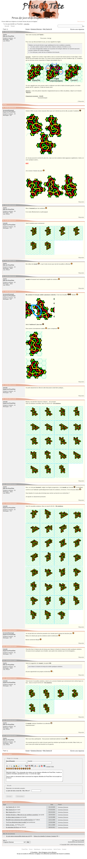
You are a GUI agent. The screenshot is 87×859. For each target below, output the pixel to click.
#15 (4, 678)
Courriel (40, 762)
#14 (4, 660)
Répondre (81, 101)
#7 (3, 291)
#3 (3, 205)
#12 (4, 630)
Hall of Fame (57, 849)
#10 (4, 484)
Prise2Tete (25, 849)
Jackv (5, 34)
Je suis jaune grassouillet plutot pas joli (18, 836)
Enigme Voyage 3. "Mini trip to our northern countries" (22, 814)
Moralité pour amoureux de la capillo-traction (19, 819)
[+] (83, 26)
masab (5, 223)
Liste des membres (47, 849)
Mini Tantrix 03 (47, 29)
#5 (3, 260)
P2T (73, 840)
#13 (4, 646)
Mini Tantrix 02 (10, 812)
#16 (4, 720)
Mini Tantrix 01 (10, 809)
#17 (4, 735)
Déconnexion (81, 21)
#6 (3, 276)
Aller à (17, 841)
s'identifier (26, 24)
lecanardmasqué (8, 110)
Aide (52, 766)
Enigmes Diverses (36, 29)
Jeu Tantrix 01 (10, 807)
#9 (3, 399)
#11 (4, 503)
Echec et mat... (10, 824)
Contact (64, 849)
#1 (3, 32)
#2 (3, 107)
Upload (48, 766)
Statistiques (37, 849)
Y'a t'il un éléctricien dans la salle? (16, 822)
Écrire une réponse (77, 29)
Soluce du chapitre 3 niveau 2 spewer (45, 836)
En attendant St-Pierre (12, 827)
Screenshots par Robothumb (76, 841)
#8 (3, 385)
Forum (27, 29)
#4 (3, 220)
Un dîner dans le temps (13, 817)
